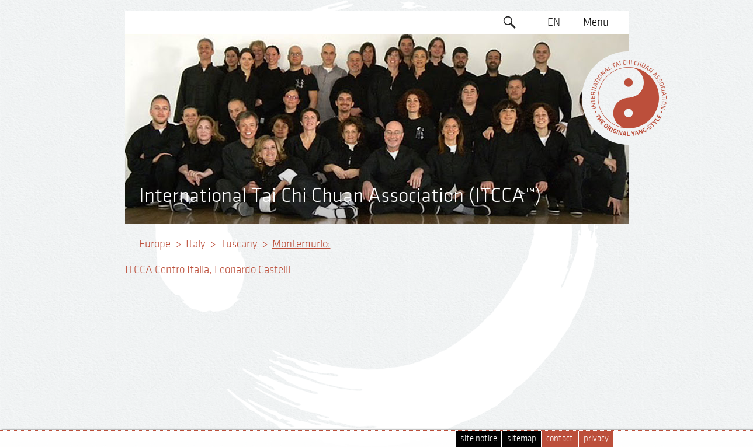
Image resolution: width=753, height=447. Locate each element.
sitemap (521, 438)
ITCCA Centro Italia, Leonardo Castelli (207, 269)
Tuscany (238, 244)
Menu (596, 22)
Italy (195, 244)
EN (553, 22)
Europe (155, 244)
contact (559, 438)
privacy (596, 438)
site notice (478, 438)
